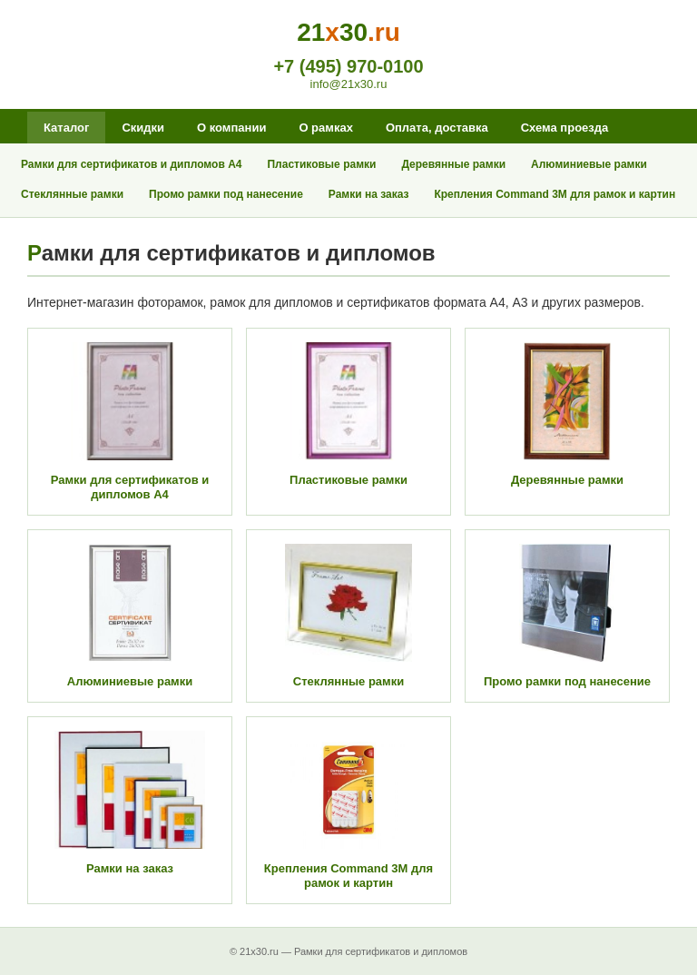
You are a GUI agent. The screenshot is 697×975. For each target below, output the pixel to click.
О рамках (325, 127)
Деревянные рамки (453, 164)
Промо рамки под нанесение (226, 194)
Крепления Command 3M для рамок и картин (554, 194)
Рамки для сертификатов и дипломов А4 (131, 164)
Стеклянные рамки (72, 194)
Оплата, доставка (437, 127)
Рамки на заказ (369, 194)
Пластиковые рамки (321, 164)
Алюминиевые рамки (589, 164)
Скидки (143, 127)
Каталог (66, 127)
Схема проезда (565, 127)
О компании (231, 127)
